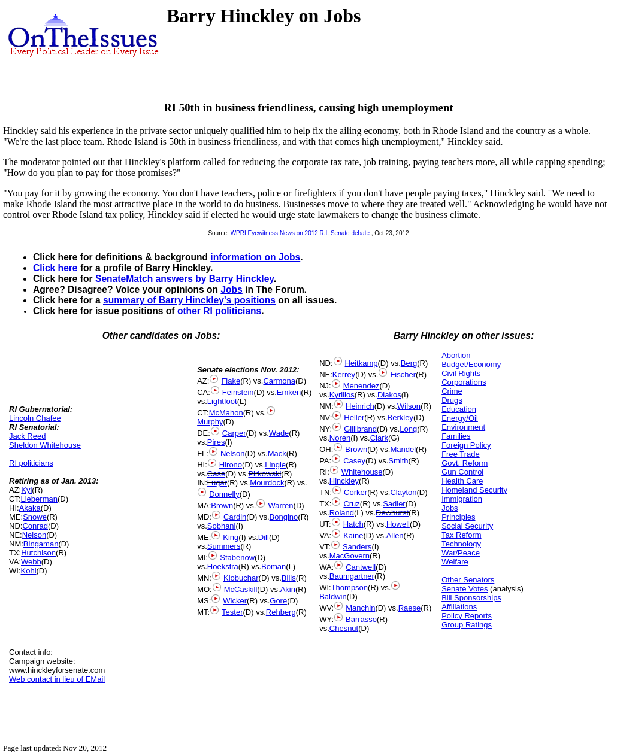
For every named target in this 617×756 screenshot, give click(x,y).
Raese (409, 607)
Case (216, 473)
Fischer (403, 374)
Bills (289, 577)
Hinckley (344, 480)
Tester (232, 612)
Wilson (409, 406)
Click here (55, 268)
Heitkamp (361, 363)
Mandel (403, 449)
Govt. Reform (464, 463)
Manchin (360, 607)
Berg (409, 363)
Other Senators (467, 579)
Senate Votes (464, 588)
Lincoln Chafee (35, 418)
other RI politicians (219, 311)
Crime (451, 391)
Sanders (357, 546)
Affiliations (459, 606)
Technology (461, 543)
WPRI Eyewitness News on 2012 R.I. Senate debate (300, 233)
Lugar (217, 482)
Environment (463, 427)
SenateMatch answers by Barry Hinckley (184, 279)
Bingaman (41, 543)
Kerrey (343, 374)
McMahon (226, 412)
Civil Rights (460, 373)
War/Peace (460, 552)
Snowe (35, 516)
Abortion (455, 355)
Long (408, 428)
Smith (398, 460)
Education (458, 409)
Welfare (454, 561)
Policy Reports (466, 615)
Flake (230, 381)
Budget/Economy (471, 364)
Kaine (353, 535)
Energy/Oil (459, 418)
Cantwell (361, 567)
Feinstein (238, 392)
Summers (224, 546)
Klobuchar (241, 577)
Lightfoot (222, 401)
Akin (287, 589)
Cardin (234, 516)
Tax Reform (461, 534)
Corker (355, 492)
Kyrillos (342, 394)
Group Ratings (466, 624)
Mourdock (267, 482)
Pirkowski (264, 473)
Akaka (30, 507)
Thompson (349, 587)
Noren (339, 437)
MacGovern (349, 555)
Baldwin (333, 596)
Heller (354, 417)
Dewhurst (392, 512)
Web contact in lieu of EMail (57, 679)
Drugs (451, 400)
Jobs (231, 289)
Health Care (462, 480)
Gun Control (462, 471)
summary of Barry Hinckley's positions (189, 300)
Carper (234, 433)
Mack (277, 453)
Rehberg (281, 612)
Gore (278, 600)
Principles (458, 516)
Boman (273, 566)
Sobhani (221, 525)
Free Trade (460, 454)
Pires (216, 442)
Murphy (210, 421)
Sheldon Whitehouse (45, 445)
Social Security (467, 525)
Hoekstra (222, 566)
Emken (289, 392)
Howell (398, 524)
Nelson (34, 534)
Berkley (400, 417)
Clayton (403, 492)
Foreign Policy (466, 445)
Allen (395, 535)
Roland (341, 512)
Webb (31, 561)
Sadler (394, 503)
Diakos (389, 394)
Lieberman (39, 498)
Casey (354, 460)
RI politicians (31, 463)
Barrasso (361, 619)
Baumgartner (351, 576)
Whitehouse (362, 471)
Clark (379, 437)
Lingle (275, 464)
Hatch (353, 524)
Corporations (463, 382)
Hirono (230, 464)
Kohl (29, 570)
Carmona (279, 381)
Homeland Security (474, 489)
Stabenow (237, 557)
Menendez (361, 385)
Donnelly (224, 494)
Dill (263, 537)
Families (455, 436)
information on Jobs (255, 257)
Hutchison (38, 552)
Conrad (35, 525)
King (230, 537)
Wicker (235, 600)
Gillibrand (360, 428)
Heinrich (360, 406)
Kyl (26, 489)
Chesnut (343, 628)
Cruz (351, 503)
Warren (280, 505)
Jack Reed (27, 436)
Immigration (461, 498)
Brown (222, 505)
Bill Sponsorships (471, 597)
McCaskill (241, 589)
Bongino (284, 516)
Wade (279, 433)
